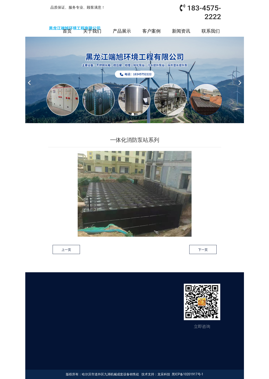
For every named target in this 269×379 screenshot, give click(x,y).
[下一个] (239, 80)
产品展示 (122, 31)
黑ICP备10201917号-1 (187, 374)
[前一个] (29, 80)
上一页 (66, 250)
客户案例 (151, 31)
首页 (67, 31)
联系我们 (211, 31)
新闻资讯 (181, 31)
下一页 (203, 250)
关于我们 (92, 31)
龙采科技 (163, 374)
